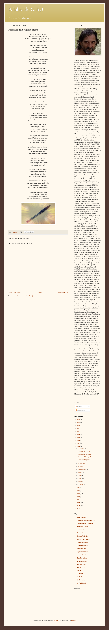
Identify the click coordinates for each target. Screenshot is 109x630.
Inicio (40, 292)
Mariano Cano (81, 548)
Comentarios (80, 410)
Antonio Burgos (82, 561)
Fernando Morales (82, 542)
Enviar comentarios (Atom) (25, 296)
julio (79, 475)
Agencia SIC (80, 530)
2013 (78, 494)
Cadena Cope (81, 533)
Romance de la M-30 (84, 451)
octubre (80, 466)
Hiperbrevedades (82, 558)
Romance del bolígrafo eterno (87, 457)
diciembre (81, 449)
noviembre (81, 463)
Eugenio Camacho (82, 552)
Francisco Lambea (82, 545)
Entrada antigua (63, 292)
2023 (78, 425)
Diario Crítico (81, 567)
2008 (78, 508)
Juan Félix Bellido (82, 526)
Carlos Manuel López (83, 539)
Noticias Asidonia (82, 536)
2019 (78, 437)
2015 (78, 488)
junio (80, 478)
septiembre (81, 469)
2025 (78, 419)
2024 (78, 422)
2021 (78, 431)
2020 (78, 434)
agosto (80, 472)
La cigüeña (80, 573)
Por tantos (80, 577)
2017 (78, 443)
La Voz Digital (81, 583)
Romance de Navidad (84, 454)
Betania (79, 570)
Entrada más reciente (15, 292)
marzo (80, 481)
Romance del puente (84, 460)
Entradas (79, 406)
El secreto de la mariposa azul (86, 520)
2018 (78, 440)
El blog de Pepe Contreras (85, 523)
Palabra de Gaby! (25, 9)
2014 (78, 491)
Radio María (81, 580)
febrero (80, 484)
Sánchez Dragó (81, 555)
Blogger (73, 620)
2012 (78, 497)
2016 (78, 446)
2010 (78, 502)
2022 (78, 428)
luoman (56, 620)
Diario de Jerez (81, 564)
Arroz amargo (81, 517)
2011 (78, 499)
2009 (78, 505)
